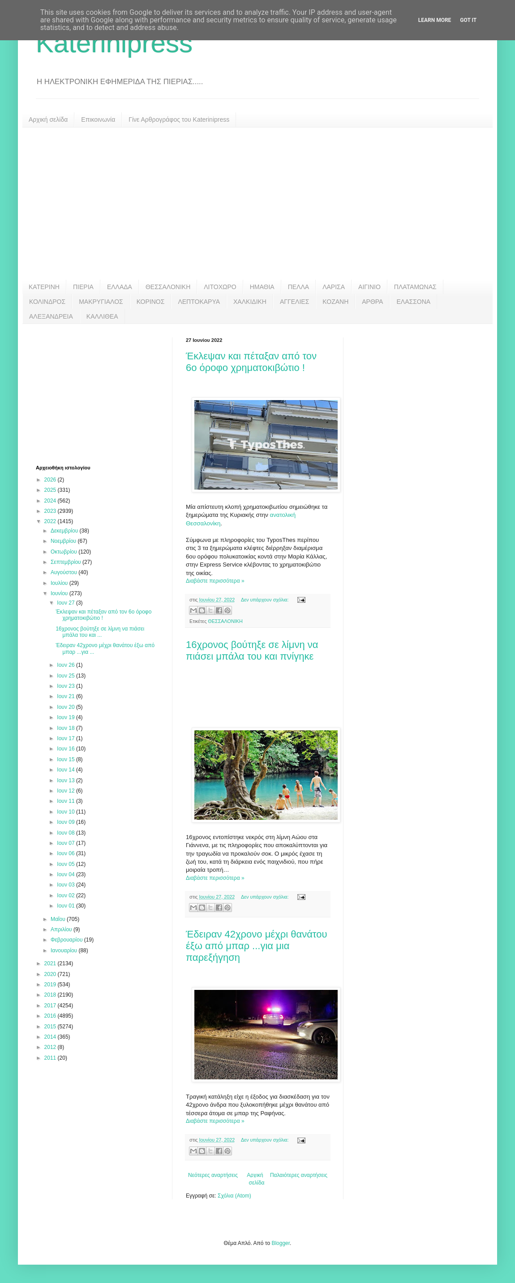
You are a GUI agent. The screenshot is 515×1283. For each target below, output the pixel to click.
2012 (51, 1047)
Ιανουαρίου (65, 950)
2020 (51, 974)
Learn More (434, 20)
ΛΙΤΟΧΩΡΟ (220, 286)
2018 (51, 995)
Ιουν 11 (66, 801)
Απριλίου (62, 929)
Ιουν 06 (66, 853)
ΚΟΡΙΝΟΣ (151, 301)
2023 (51, 511)
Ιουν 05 (66, 864)
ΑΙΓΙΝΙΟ (369, 286)
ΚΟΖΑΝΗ (335, 301)
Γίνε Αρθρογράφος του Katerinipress (179, 119)
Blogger (280, 1243)
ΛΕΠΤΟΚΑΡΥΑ (199, 301)
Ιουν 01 (66, 906)
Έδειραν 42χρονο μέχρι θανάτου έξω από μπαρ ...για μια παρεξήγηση (256, 946)
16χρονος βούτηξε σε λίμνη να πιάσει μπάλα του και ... (100, 632)
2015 (51, 1026)
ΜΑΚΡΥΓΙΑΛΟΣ (101, 301)
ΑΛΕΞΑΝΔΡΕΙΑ (51, 316)
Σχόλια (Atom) (234, 1196)
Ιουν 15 (66, 759)
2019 (51, 984)
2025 (51, 490)
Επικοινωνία (98, 119)
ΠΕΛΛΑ (298, 286)
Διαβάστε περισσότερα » (215, 581)
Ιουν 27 (66, 603)
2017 (51, 1005)
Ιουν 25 (66, 676)
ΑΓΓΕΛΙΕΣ (294, 301)
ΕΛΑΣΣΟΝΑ (413, 301)
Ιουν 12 (66, 791)
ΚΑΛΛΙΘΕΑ (102, 316)
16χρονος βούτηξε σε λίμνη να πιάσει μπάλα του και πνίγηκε (252, 650)
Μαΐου (59, 919)
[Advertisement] (257, 203)
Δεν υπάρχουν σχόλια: (265, 599)
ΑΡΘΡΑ (372, 301)
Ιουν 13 (66, 780)
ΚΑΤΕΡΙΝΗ (44, 286)
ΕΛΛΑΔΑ (119, 286)
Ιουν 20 (66, 707)
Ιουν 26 (66, 665)
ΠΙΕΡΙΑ (83, 286)
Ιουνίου (60, 593)
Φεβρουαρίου (67, 940)
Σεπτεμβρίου (66, 562)
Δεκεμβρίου (65, 531)
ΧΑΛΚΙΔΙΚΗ (249, 301)
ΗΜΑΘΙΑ (262, 286)
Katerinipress (114, 43)
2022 (51, 521)
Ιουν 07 (66, 843)
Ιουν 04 (66, 874)
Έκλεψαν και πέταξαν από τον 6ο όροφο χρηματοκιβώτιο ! (251, 361)
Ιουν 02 (66, 895)
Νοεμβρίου (64, 541)
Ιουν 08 (66, 833)
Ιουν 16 (66, 749)
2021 (51, 963)
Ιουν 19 (66, 717)
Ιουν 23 (66, 686)
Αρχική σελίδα (48, 119)
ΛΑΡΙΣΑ (333, 286)
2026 (51, 480)
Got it (468, 20)
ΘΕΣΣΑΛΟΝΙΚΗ (168, 286)
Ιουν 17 (66, 738)
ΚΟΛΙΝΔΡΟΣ (47, 301)
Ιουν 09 (66, 822)
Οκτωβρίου (64, 552)
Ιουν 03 (66, 885)
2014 (51, 1037)
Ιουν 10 (66, 812)
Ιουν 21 (66, 696)
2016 (51, 1016)
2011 (51, 1058)
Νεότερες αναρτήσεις (213, 1175)
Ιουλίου (60, 583)
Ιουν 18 (66, 728)
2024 (51, 501)
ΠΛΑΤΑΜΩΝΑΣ (415, 286)
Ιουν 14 (66, 770)
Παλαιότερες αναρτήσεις (298, 1175)
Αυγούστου (64, 572)
